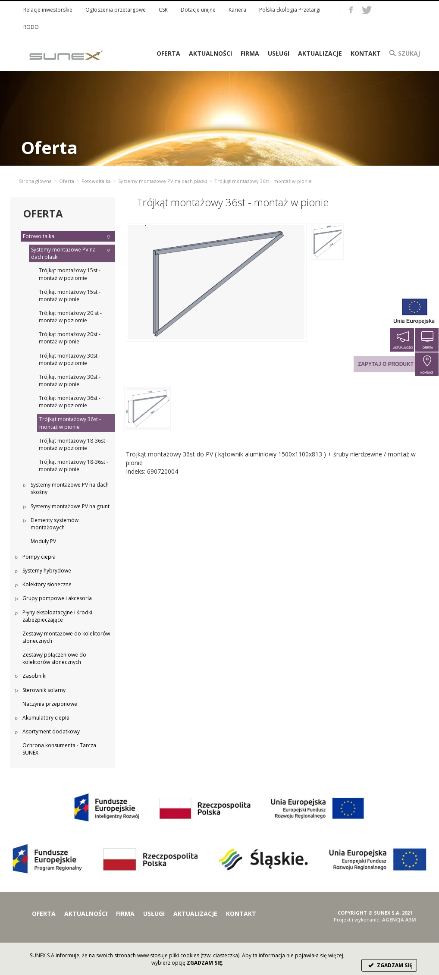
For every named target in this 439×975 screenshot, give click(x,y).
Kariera (237, 9)
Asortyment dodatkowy (51, 731)
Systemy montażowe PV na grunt (70, 506)
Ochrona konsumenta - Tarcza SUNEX (59, 749)
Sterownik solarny (44, 690)
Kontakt (366, 53)
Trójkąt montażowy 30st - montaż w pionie (69, 380)
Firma (250, 53)
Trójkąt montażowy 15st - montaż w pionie (69, 295)
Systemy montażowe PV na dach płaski (162, 181)
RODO (31, 27)
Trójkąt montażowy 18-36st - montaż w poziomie (73, 444)
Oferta (66, 181)
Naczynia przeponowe (49, 704)
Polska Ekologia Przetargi (289, 9)
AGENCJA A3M (399, 919)
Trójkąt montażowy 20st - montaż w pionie (69, 337)
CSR (163, 9)
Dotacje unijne (198, 9)
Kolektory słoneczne (47, 584)
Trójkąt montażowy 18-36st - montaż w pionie (73, 465)
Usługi (278, 53)
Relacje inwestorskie (47, 9)
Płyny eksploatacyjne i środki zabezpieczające (57, 616)
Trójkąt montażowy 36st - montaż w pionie (70, 422)
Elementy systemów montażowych (54, 523)
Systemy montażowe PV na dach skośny (70, 488)
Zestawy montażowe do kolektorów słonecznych (66, 637)
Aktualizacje (320, 53)
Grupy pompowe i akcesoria (57, 598)
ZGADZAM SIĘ (389, 965)
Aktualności (210, 53)
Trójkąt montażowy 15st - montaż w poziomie (69, 274)
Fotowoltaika (96, 181)
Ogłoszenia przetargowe (115, 9)
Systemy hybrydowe (46, 570)
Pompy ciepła (39, 556)
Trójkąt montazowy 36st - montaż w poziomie (69, 401)
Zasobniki (34, 675)
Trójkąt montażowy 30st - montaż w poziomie (69, 359)
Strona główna (35, 181)
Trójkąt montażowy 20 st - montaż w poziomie (70, 316)
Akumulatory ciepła (45, 717)
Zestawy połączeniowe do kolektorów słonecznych (54, 658)
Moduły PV (43, 541)
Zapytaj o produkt (386, 364)
